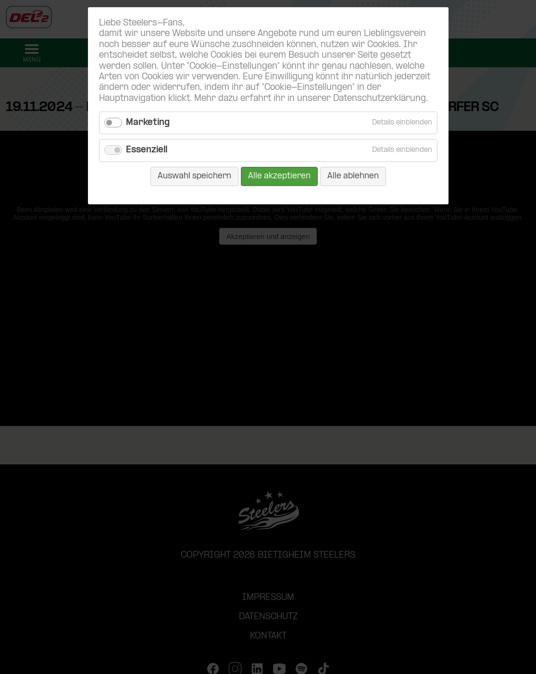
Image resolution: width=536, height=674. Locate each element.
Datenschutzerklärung (379, 98)
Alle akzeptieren (279, 176)
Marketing (148, 122)
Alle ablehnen (353, 176)
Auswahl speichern (194, 176)
